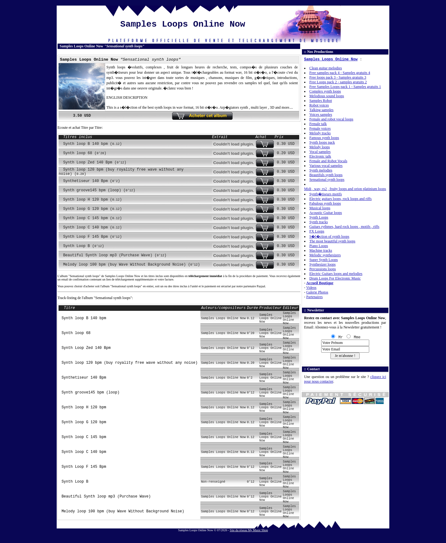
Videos (311, 287)
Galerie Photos (317, 292)
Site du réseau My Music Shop (249, 530)
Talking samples (321, 110)
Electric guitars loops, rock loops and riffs (340, 199)
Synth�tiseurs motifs (325, 194)
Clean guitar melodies (325, 68)
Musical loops (319, 208)
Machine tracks (320, 250)
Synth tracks (318, 222)
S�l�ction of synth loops (329, 236)
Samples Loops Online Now (331, 59)
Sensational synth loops (326, 179)
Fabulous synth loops (325, 203)
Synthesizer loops (322, 264)
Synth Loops (318, 217)
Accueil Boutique (320, 283)
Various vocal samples (326, 165)
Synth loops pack (322, 142)
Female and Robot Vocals (328, 161)
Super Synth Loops (323, 260)
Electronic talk (320, 156)
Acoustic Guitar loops (325, 213)
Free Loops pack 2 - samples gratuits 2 (338, 82)
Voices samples (320, 114)
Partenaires (314, 297)
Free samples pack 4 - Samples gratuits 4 (339, 73)
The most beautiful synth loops (332, 241)
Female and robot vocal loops (331, 119)
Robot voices (319, 105)
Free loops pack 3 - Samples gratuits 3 (337, 77)
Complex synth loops (325, 91)
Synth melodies (320, 170)
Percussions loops (322, 269)
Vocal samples (320, 152)
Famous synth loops (324, 138)
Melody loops (319, 147)
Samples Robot (320, 100)
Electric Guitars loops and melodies (335, 274)
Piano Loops (318, 246)
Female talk (318, 124)
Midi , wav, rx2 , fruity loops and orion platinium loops (345, 189)
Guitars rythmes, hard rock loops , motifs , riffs (344, 226)
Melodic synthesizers (325, 255)
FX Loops (316, 231)
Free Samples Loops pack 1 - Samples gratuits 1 (345, 87)
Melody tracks (320, 133)
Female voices (320, 128)
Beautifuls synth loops (326, 175)
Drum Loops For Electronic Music (335, 278)
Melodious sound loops (326, 96)
